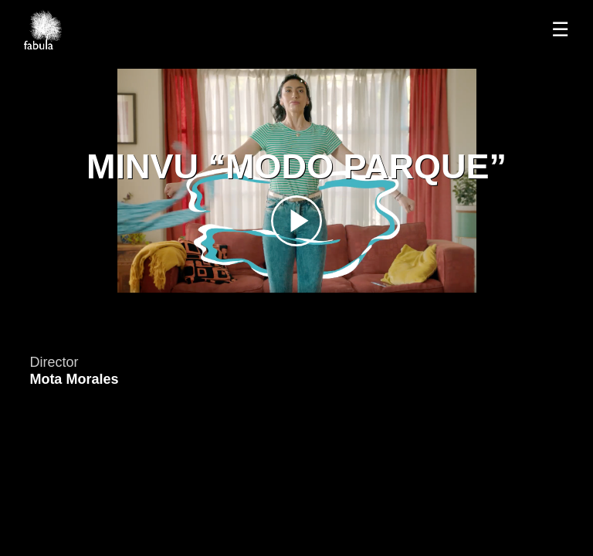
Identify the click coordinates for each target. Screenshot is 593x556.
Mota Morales (73, 379)
